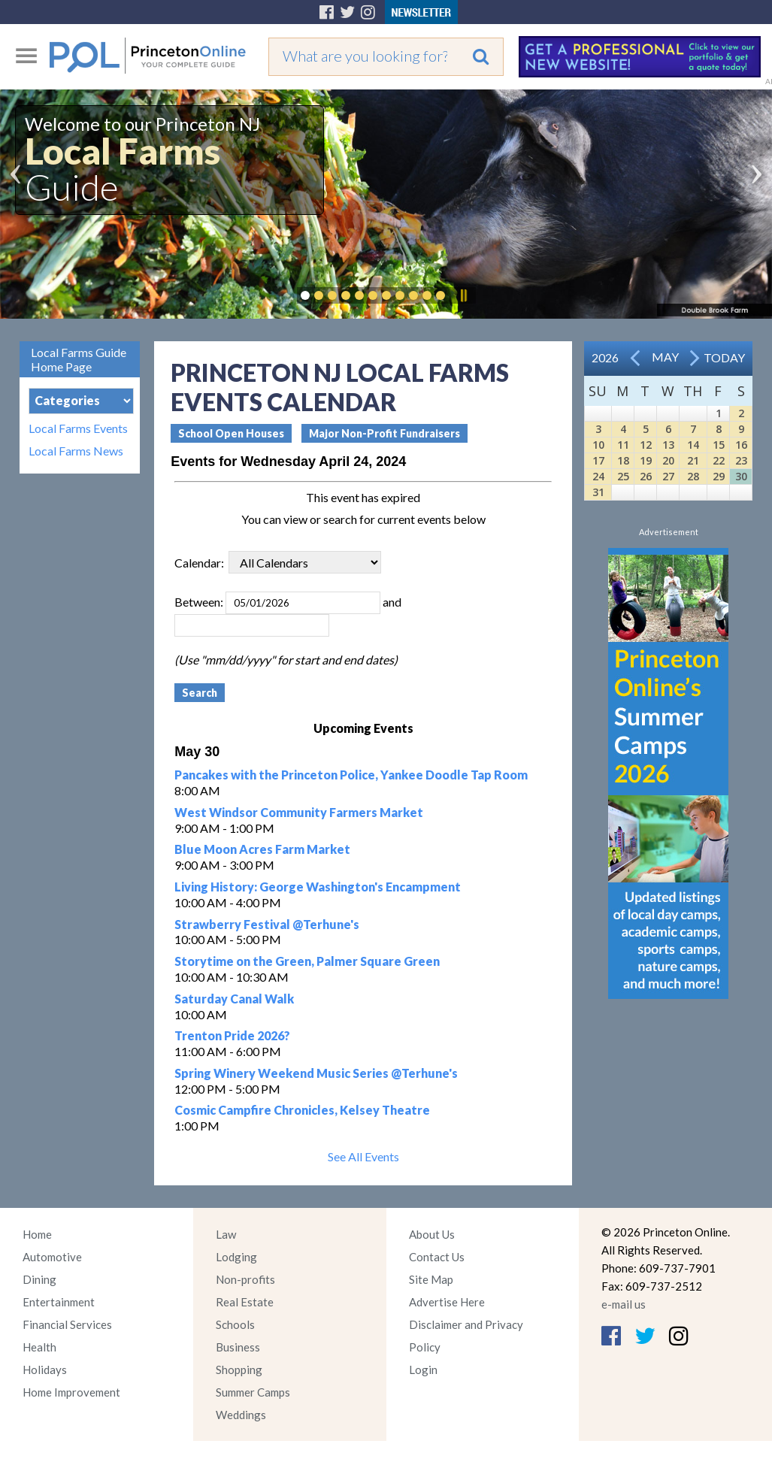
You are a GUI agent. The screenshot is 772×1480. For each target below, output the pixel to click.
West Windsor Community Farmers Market (298, 812)
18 (623, 460)
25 (623, 476)
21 (693, 460)
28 (693, 476)
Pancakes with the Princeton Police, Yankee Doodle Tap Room (351, 774)
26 (646, 476)
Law (226, 1234)
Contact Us (437, 1257)
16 (741, 444)
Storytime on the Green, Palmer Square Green (307, 961)
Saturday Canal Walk (234, 998)
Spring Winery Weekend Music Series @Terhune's (316, 1073)
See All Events (363, 1156)
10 (598, 444)
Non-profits (245, 1279)
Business (238, 1347)
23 (741, 460)
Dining (39, 1279)
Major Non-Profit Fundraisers (384, 433)
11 (623, 444)
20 (668, 460)
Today (724, 357)
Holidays (45, 1369)
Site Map (431, 1279)
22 (719, 460)
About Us (432, 1234)
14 (693, 444)
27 (668, 476)
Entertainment (59, 1302)
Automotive (52, 1257)
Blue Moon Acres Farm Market (262, 849)
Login (423, 1369)
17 (598, 460)
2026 (605, 357)
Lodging (236, 1257)
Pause (463, 295)
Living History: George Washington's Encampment (317, 886)
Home (37, 1234)
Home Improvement (71, 1392)
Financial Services (67, 1324)
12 (646, 444)
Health (39, 1347)
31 (598, 492)
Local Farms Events (78, 428)
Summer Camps (253, 1392)
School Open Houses (231, 433)
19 (646, 460)
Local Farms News (76, 451)
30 (741, 476)
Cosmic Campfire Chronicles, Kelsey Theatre (302, 1110)
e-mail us (623, 1304)
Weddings (241, 1414)
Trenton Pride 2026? (232, 1035)
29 (719, 476)
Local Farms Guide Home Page (78, 359)
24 (598, 476)
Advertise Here (447, 1302)
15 (719, 444)
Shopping (239, 1369)
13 (668, 444)
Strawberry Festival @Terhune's (266, 924)
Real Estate (245, 1302)
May (665, 357)
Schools (235, 1324)
